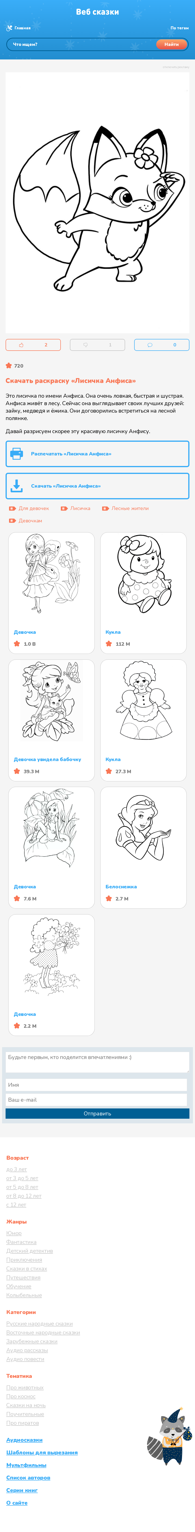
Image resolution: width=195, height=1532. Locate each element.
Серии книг (22, 1490)
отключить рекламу (176, 67)
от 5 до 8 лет (22, 1187)
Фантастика (21, 1242)
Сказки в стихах (26, 1268)
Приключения (24, 1259)
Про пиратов (22, 1423)
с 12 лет (16, 1204)
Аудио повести (25, 1359)
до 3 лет (16, 1169)
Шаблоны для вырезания (42, 1452)
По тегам (180, 28)
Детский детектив (29, 1251)
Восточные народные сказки (43, 1332)
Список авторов (28, 1477)
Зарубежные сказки (32, 1341)
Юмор (14, 1233)
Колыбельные (24, 1295)
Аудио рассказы (27, 1350)
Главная (22, 28)
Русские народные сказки (39, 1323)
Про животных (25, 1387)
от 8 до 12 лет (24, 1196)
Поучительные (25, 1414)
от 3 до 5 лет (22, 1178)
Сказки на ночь (26, 1405)
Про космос (21, 1396)
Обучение (18, 1286)
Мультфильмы (26, 1465)
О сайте (16, 1503)
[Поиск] (97, 44)
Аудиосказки (24, 1440)
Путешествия (23, 1277)
